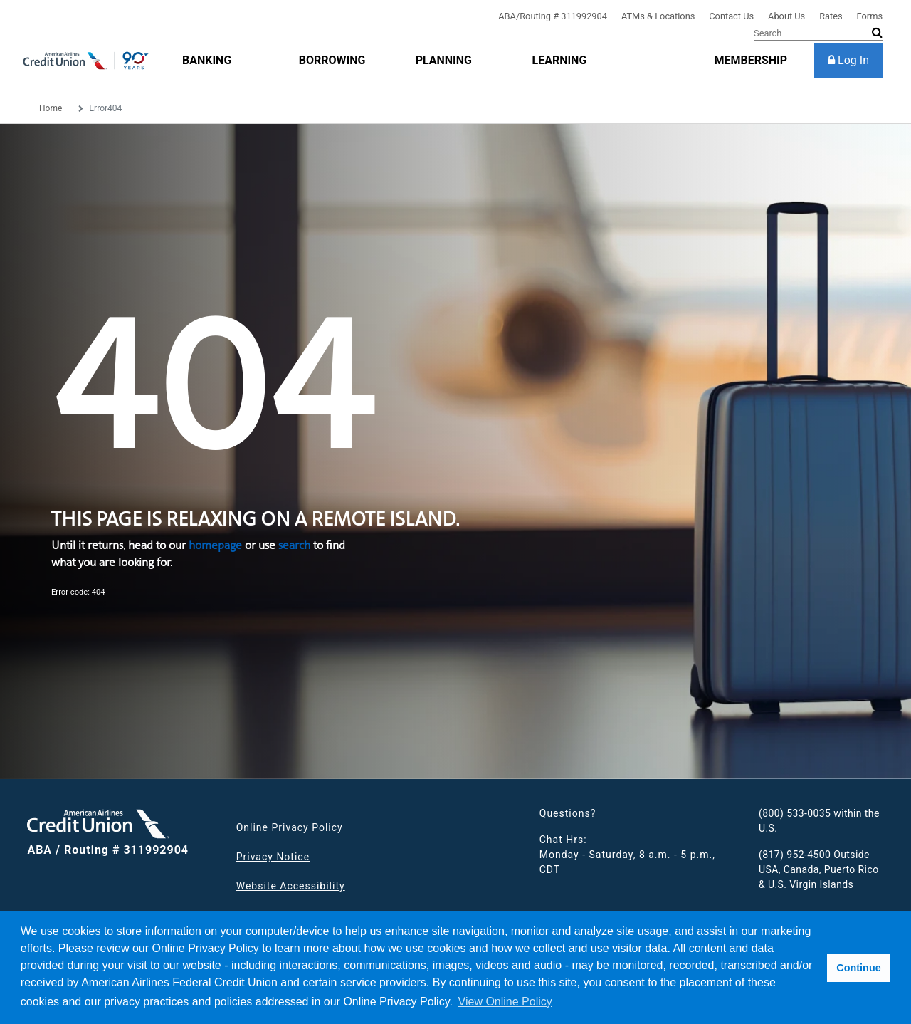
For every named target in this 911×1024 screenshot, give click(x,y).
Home (50, 108)
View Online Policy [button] (505, 1002)
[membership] (750, 60)
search (294, 545)
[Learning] (559, 60)
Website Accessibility (290, 886)
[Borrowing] (332, 60)
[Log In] (848, 60)
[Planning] (444, 60)
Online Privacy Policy (289, 827)
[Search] (818, 33)
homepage (215, 545)
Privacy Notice (273, 856)
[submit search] (877, 32)
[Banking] (206, 60)
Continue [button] (858, 967)
